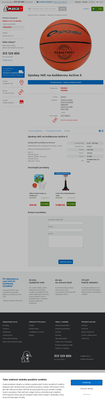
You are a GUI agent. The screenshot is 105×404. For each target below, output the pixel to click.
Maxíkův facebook (87, 359)
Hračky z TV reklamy (62, 348)
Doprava (6, 328)
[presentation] (65, 253)
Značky (5, 33)
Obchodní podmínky (10, 338)
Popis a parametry (36, 131)
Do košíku (45, 204)
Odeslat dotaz (66, 262)
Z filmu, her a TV (8, 36)
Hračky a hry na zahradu (11, 21)
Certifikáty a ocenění (36, 332)
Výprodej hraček (61, 338)
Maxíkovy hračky (33, 15)
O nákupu (92, 2)
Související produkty (54, 131)
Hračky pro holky (67, 107)
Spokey (63, 97)
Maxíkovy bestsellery (62, 328)
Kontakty (6, 325)
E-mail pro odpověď (55, 219)
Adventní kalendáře (62, 325)
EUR (101, 2)
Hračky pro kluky (67, 100)
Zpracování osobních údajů (12, 342)
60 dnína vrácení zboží (8, 92)
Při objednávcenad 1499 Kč (13, 72)
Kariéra (31, 335)
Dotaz (68, 131)
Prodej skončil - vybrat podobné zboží (65, 82)
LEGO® (57, 332)
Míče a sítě (64, 109)
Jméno (50, 226)
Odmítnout (86, 394)
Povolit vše (87, 382)
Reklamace (7, 332)
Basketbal (7, 27)
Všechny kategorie (9, 18)
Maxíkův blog (33, 328)
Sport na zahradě (9, 24)
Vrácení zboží (7, 335)
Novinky (58, 335)
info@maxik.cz (7, 60)
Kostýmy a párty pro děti (64, 345)
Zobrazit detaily (86, 389)
